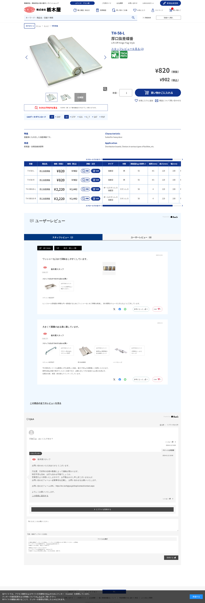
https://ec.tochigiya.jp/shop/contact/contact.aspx (75, 486)
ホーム (38, 26)
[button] (105, 57)
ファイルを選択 (103, 539)
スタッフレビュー (63, 237)
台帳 (121, 10)
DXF (59, 116)
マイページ (159, 10)
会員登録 (172, 3)
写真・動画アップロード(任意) (37, 534)
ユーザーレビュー (142, 237)
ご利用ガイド (106, 3)
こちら (39, 596)
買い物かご (176, 10)
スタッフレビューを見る (126, 49)
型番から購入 (168, 17)
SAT (95, 116)
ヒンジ (46, 26)
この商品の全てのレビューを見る (45, 403)
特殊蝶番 (55, 26)
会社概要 (119, 3)
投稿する (171, 558)
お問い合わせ (132, 3)
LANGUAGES (147, 3)
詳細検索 (148, 17)
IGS (80, 116)
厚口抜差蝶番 (44, 171)
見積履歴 (103, 10)
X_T (88, 116)
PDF (103, 116)
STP (73, 116)
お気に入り (141, 10)
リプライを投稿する (102, 509)
